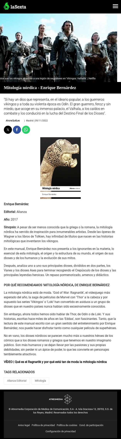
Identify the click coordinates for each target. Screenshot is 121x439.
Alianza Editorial (16, 380)
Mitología (40, 380)
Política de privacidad (43, 425)
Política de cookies (67, 425)
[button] (115, 6)
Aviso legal (24, 425)
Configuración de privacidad (60, 431)
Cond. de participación (91, 425)
